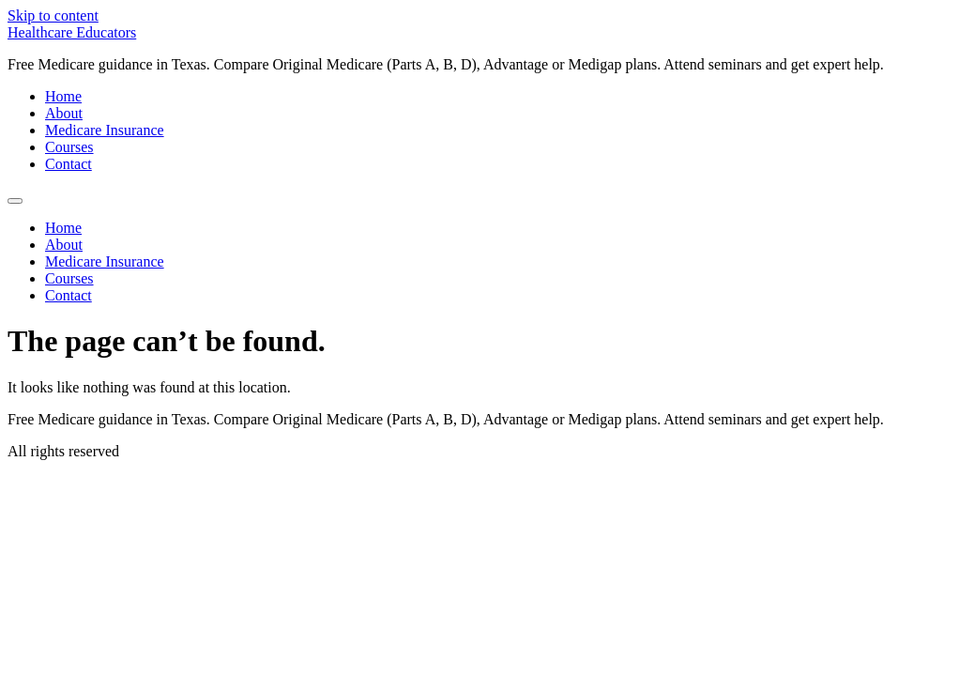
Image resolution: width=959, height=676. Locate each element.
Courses (69, 147)
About (64, 113)
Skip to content (53, 15)
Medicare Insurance (104, 130)
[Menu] (15, 201)
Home (63, 96)
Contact (68, 164)
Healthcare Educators (72, 32)
